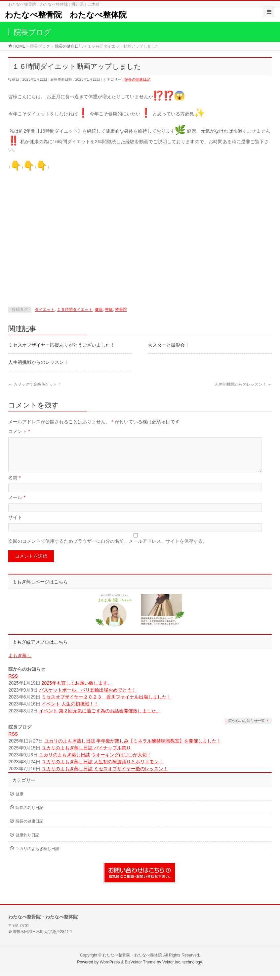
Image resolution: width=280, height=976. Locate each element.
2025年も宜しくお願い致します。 (77, 691)
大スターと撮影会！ (168, 345)
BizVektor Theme (140, 962)
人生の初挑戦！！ (80, 711)
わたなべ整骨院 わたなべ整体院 (66, 14)
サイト (15, 525)
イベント (51, 711)
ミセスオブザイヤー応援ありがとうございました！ (61, 345)
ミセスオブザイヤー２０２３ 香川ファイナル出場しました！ (106, 704)
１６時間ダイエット (75, 309)
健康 (99, 309)
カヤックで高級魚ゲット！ (34, 384)
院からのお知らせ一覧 (246, 729)
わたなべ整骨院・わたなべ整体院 (132, 955)
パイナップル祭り (112, 755)
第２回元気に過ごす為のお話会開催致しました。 (110, 718)
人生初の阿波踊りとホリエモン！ (128, 769)
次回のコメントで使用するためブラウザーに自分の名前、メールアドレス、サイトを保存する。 (107, 549)
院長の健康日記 (137, 79)
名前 (14, 485)
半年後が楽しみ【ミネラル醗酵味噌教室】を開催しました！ (158, 748)
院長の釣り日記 (29, 815)
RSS (13, 684)
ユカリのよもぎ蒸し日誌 (69, 748)
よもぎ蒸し (19, 663)
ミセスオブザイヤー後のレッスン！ (131, 776)
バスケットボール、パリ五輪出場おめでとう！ (87, 697)
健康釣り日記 (27, 843)
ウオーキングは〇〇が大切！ (121, 762)
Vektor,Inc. (171, 962)
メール (16, 505)
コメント (19, 431)
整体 (109, 309)
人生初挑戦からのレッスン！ (38, 362)
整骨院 (121, 309)
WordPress (110, 962)
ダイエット (45, 309)
